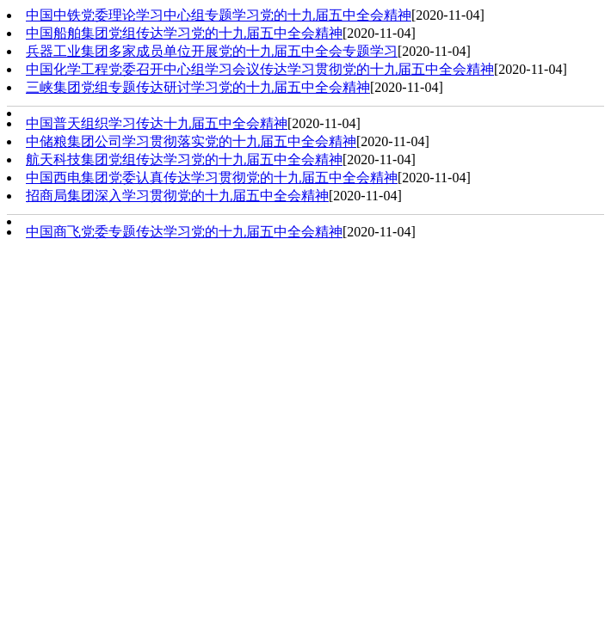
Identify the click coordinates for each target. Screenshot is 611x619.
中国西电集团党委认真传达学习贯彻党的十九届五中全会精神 (212, 177)
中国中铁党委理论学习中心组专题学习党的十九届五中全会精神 (218, 15)
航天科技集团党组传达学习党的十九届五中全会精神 (184, 159)
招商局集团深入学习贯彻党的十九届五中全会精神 (177, 195)
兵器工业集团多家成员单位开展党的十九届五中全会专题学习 (212, 51)
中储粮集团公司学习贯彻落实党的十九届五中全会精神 (191, 141)
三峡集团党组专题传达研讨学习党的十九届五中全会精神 (198, 87)
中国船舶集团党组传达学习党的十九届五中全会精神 (184, 33)
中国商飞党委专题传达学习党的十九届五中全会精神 (184, 231)
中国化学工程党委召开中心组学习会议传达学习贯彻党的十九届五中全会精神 (260, 69)
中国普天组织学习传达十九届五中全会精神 (156, 123)
